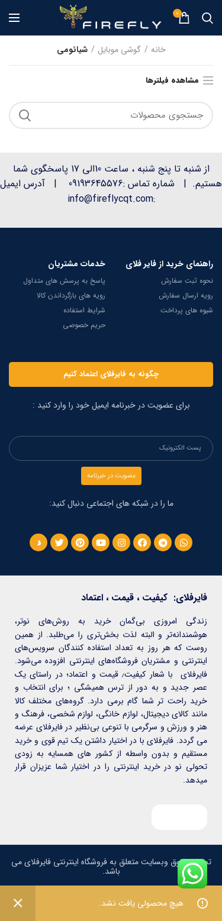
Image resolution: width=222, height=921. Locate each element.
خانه (158, 50)
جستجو (25, 115)
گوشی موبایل (119, 50)
